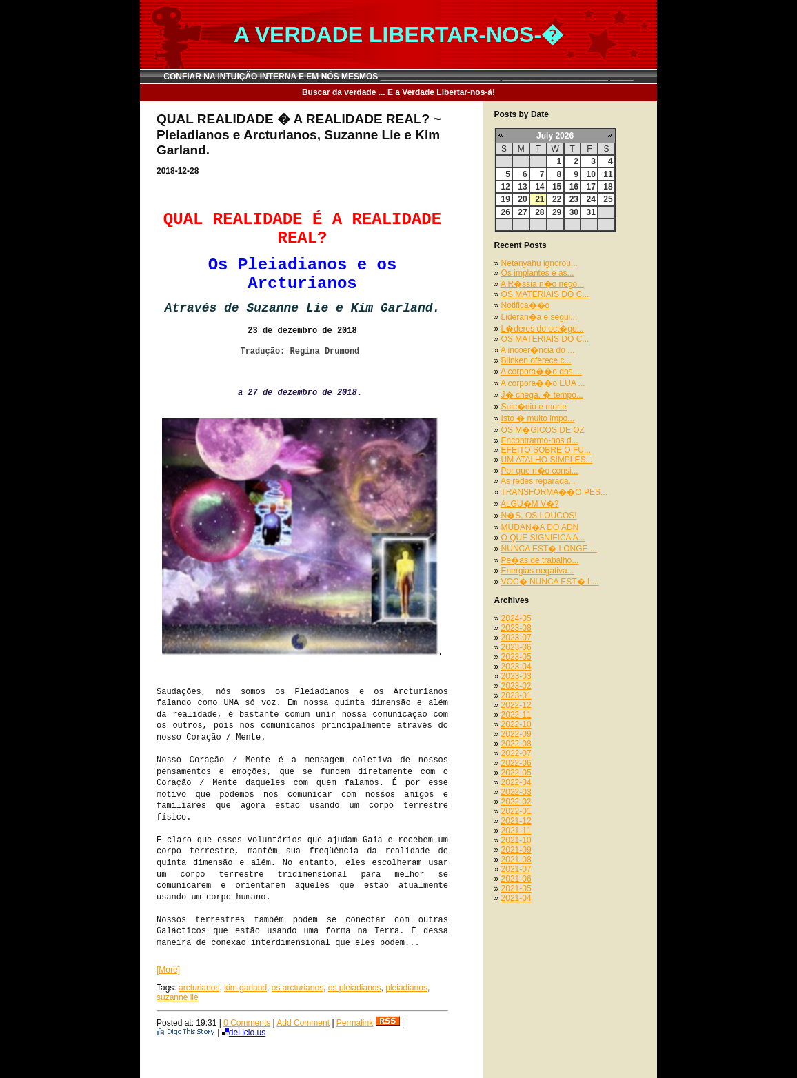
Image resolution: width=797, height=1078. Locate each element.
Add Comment (303, 1023)
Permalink (354, 1023)
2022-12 (516, 705)
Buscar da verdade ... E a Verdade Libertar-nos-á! (398, 92)
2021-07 (516, 869)
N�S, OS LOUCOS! (539, 515)
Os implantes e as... (537, 273)
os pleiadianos (354, 988)
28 (539, 212)
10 (590, 174)
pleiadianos (406, 988)
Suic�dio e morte (534, 406)
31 (590, 212)
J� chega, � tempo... (542, 395)
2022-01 (516, 811)
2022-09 (516, 734)
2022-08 (516, 744)
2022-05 (516, 772)
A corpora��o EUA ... (543, 383)
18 (607, 187)
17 (590, 187)
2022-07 (516, 753)
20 (522, 199)
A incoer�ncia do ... (537, 350)
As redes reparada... (538, 481)
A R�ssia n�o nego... (542, 284)
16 (573, 187)
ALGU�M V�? (530, 504)
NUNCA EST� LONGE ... (549, 548)
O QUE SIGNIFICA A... (543, 537)
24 (590, 199)
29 (556, 212)
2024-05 (516, 618)
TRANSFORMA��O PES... (554, 492)
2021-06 (516, 879)
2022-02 (516, 801)
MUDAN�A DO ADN (540, 527)
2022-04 (516, 782)
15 (556, 187)
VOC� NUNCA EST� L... (550, 582)
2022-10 (516, 724)
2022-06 (516, 763)
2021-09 (516, 850)
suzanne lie (178, 997)
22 (556, 199)
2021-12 (516, 821)
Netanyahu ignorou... (539, 263)
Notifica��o (525, 305)
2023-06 (516, 647)
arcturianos (199, 988)
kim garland (245, 988)
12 (505, 187)
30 (573, 212)
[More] (168, 970)
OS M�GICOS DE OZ (543, 430)
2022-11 (516, 715)
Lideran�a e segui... (539, 317)
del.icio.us (243, 1032)
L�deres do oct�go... (542, 329)
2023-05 (516, 657)
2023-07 (516, 637)
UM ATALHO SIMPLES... (547, 460)
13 (522, 187)
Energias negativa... (537, 571)
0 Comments (246, 1023)
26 (505, 212)
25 (607, 199)
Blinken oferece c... (536, 360)
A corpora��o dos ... (541, 371)
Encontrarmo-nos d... (539, 440)
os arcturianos (297, 988)
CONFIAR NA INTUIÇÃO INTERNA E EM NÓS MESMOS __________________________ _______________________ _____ (398, 76)
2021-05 (516, 888)
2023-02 (516, 686)
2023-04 (516, 666)
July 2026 (555, 136)
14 (539, 187)
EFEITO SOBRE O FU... (546, 450)
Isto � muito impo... (538, 418)
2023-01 (516, 695)
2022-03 (516, 792)
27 (522, 212)
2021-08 (516, 859)
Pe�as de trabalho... (540, 560)
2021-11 (516, 830)
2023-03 (516, 676)
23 (573, 199)
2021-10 (516, 840)
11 (607, 174)
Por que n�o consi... (539, 471)
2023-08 (516, 628)
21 (539, 199)
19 (505, 199)
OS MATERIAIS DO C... (545, 294)
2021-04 (516, 898)
